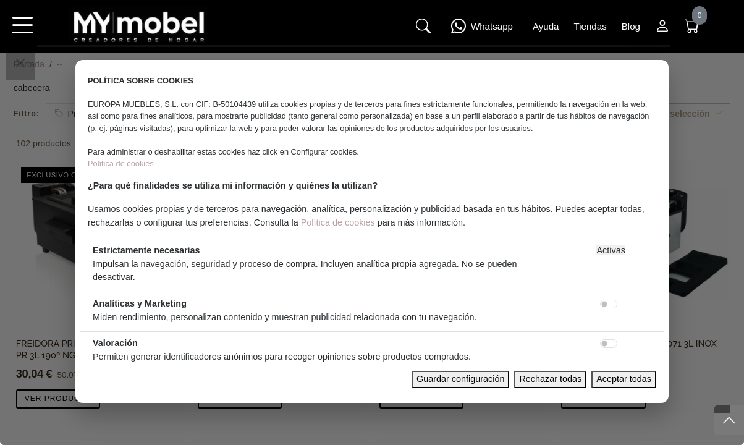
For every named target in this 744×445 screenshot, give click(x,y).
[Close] (20, 63)
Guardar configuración (460, 379)
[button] (22, 33)
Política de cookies (121, 163)
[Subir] (729, 420)
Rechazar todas (550, 379)
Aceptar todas (623, 379)
